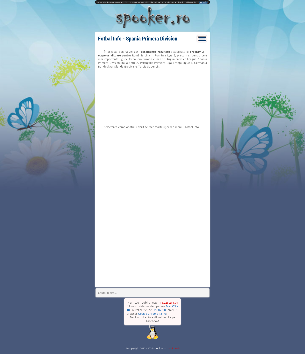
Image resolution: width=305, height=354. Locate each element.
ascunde (203, 2)
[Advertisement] (152, 96)
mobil (170, 348)
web (177, 348)
